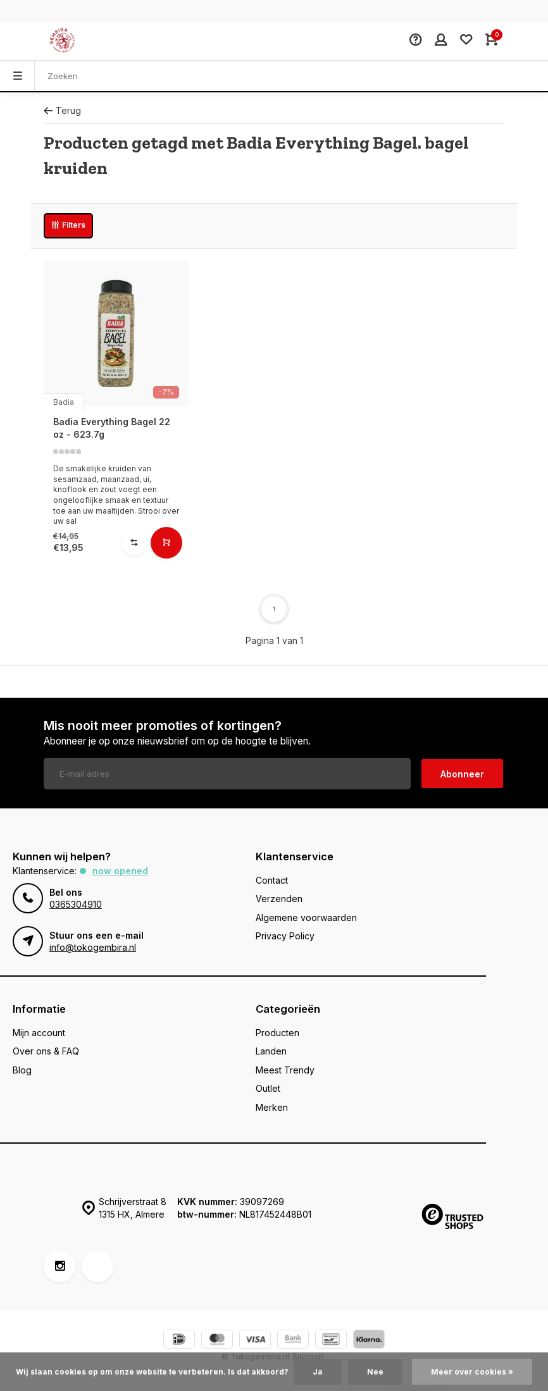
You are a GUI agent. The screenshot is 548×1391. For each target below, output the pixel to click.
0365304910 (75, 904)
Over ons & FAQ (46, 1051)
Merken (272, 1107)
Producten (277, 1032)
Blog (22, 1070)
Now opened (120, 870)
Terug (62, 110)
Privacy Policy (285, 935)
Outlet (268, 1088)
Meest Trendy (285, 1070)
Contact (272, 880)
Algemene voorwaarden (306, 917)
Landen (271, 1051)
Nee (375, 1371)
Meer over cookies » (472, 1371)
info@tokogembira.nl (92, 947)
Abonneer (462, 774)
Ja (318, 1371)
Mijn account (39, 1032)
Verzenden (279, 898)
